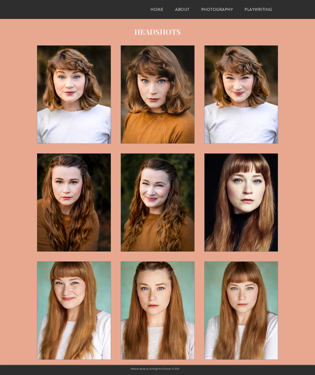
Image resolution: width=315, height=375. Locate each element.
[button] (182, 9)
